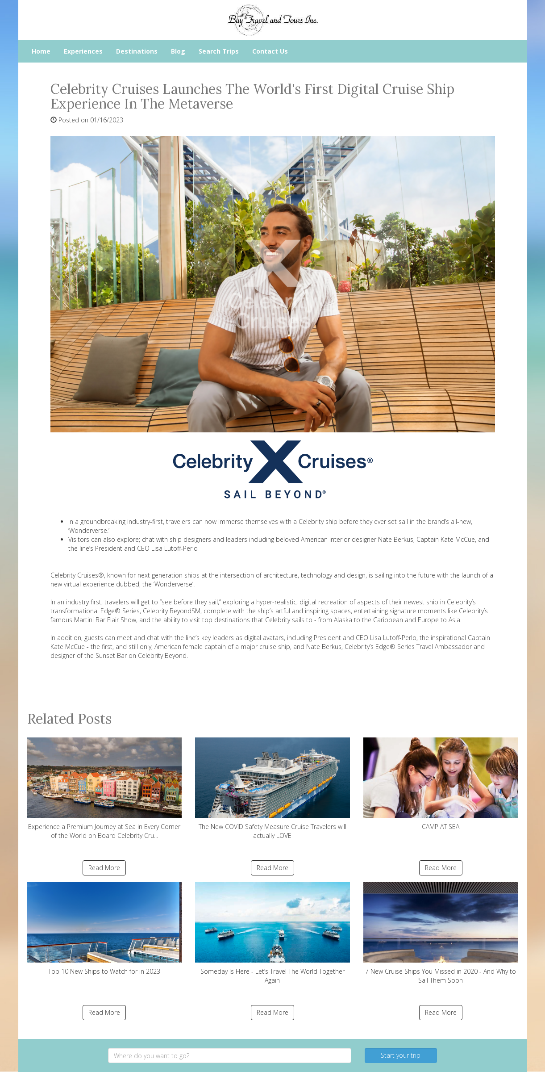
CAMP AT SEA (440, 784)
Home (41, 51)
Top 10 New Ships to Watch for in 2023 (104, 929)
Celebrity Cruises (74, 575)
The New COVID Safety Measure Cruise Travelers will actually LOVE (272, 788)
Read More (104, 867)
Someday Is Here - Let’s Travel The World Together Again (272, 933)
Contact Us (270, 51)
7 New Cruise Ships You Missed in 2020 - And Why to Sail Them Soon (440, 933)
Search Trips (219, 51)
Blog (178, 51)
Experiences (83, 51)
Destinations (137, 51)
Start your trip (400, 1055)
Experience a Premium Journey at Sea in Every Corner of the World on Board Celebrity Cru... (104, 788)
